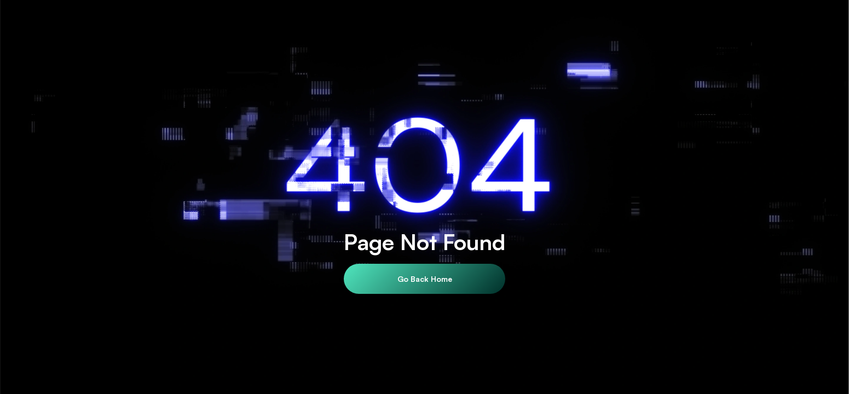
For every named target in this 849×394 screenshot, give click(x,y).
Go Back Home (424, 278)
